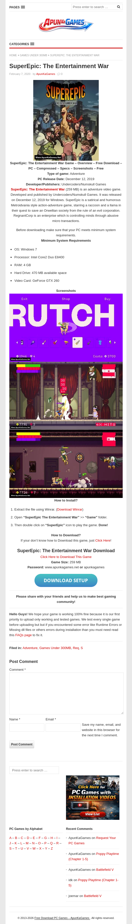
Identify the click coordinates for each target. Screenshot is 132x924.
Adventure (30, 648)
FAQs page (23, 635)
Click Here (102, 540)
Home (13, 55)
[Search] (118, 7)
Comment (17, 669)
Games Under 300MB (33, 55)
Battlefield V (105, 870)
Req (76, 648)
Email (51, 719)
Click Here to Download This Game (66, 557)
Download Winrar (69, 509)
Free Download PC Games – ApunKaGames (62, 917)
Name (14, 719)
